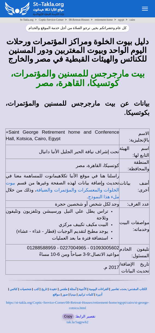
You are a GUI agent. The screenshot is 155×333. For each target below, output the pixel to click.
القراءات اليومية (98, 289)
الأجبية (82, 289)
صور (65, 294)
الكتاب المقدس (137, 289)
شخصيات (25, 289)
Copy (68, 316)
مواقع (56, 294)
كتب (36, 289)
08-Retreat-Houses (79, 19)
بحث (124, 289)
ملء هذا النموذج (103, 196)
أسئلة (73, 289)
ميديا (73, 294)
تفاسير (115, 289)
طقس (63, 289)
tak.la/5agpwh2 (77, 322)
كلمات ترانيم (86, 294)
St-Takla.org (26, 19)
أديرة (99, 294)
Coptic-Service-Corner (51, 19)
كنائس (13, 289)
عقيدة (53, 289)
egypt (121, 19)
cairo (132, 19)
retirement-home (104, 19)
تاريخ (44, 289)
